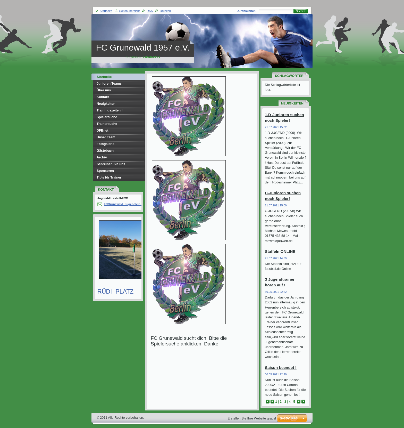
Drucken (165, 10)
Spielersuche (107, 117)
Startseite (104, 77)
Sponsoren (105, 171)
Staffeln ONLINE (280, 251)
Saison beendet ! (281, 367)
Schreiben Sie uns (111, 164)
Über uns (104, 90)
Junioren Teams (109, 83)
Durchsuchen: (246, 10)
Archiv (102, 157)
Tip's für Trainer (109, 177)
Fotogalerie (105, 144)
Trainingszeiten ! (110, 110)
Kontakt (103, 97)
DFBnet (102, 130)
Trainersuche (107, 124)
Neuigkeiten (106, 104)
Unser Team (106, 137)
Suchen (300, 11)
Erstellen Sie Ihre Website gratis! (252, 418)
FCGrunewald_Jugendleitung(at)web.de (132, 204)
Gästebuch (105, 150)
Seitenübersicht (129, 10)
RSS (150, 10)
